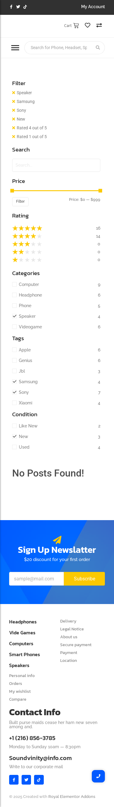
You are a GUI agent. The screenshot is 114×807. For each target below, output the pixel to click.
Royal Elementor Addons (71, 796)
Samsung (26, 101)
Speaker (24, 92)
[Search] (57, 47)
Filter (20, 201)
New (21, 119)
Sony (21, 110)
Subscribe (84, 579)
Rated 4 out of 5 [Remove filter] (32, 127)
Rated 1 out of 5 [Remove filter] (32, 136)
